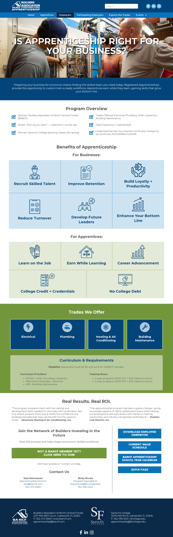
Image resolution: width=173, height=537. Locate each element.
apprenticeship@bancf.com (49, 521)
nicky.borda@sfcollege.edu (85, 483)
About (31, 15)
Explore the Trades (119, 15)
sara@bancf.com (33, 483)
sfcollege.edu (138, 518)
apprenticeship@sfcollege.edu (128, 521)
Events (140, 15)
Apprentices (47, 15)
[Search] (121, 6)
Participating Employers (90, 15)
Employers (65, 15)
